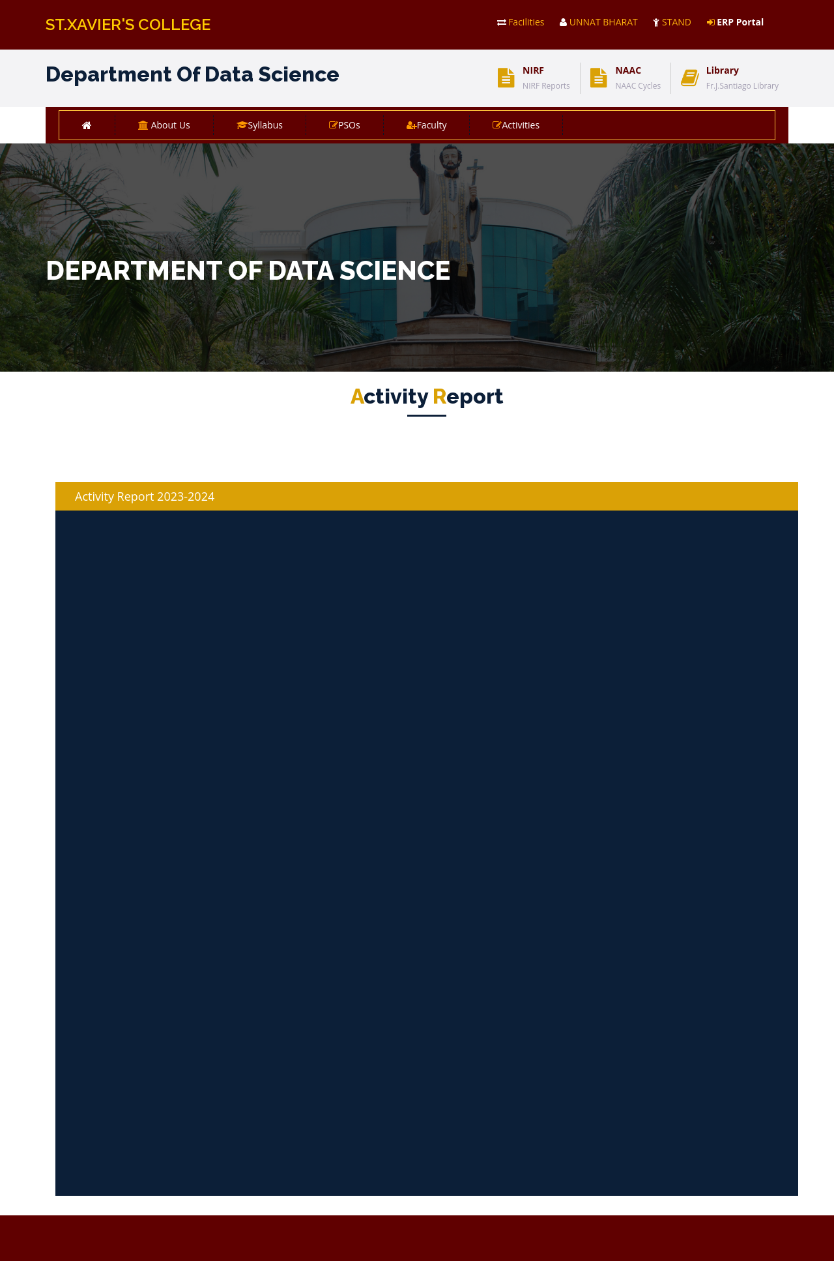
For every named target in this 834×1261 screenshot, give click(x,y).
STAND (672, 22)
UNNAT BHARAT (599, 22)
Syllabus (260, 125)
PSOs (344, 125)
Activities (516, 125)
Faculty (427, 125)
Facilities (521, 22)
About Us (164, 125)
